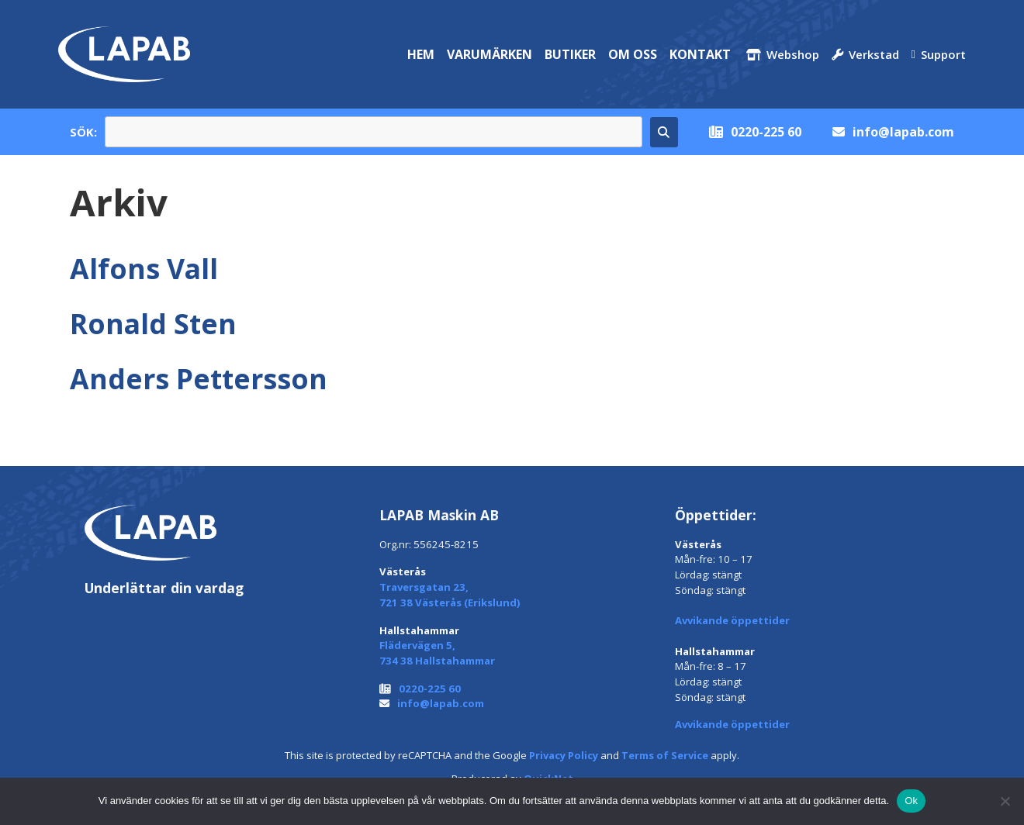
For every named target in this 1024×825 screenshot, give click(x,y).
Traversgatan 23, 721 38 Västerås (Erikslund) (450, 594)
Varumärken (489, 54)
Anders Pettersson (198, 378)
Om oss (632, 54)
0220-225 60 (766, 131)
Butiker (570, 54)
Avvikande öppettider (732, 620)
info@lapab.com (903, 131)
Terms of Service (664, 755)
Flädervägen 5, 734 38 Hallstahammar (437, 653)
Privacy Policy (563, 755)
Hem (420, 54)
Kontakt (700, 54)
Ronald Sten (153, 323)
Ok (911, 800)
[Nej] (1004, 801)
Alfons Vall (144, 268)
